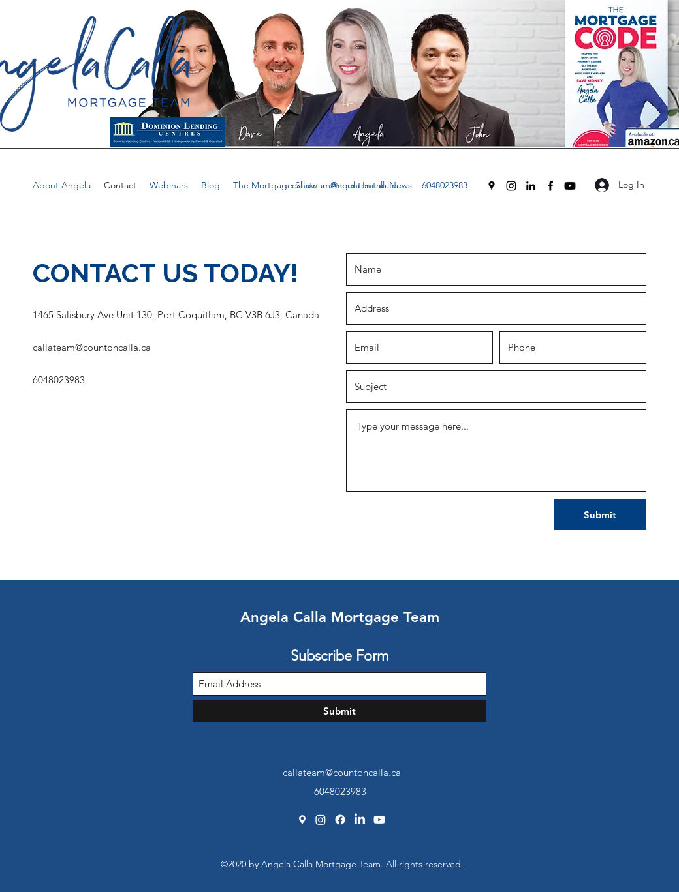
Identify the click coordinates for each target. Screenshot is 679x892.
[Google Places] (491, 185)
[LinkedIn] (530, 185)
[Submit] (600, 514)
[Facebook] (550, 185)
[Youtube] (569, 185)
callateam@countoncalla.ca (346, 185)
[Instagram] (511, 185)
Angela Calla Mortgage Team (339, 617)
